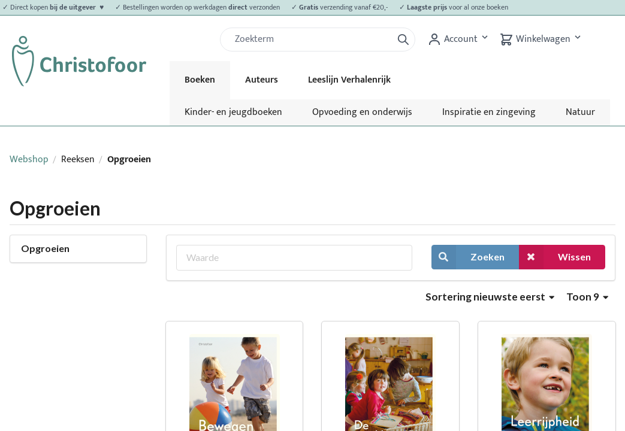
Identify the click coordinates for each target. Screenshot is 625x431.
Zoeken (468, 257)
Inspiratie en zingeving (489, 112)
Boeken (200, 80)
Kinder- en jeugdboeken (233, 112)
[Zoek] (311, 39)
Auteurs (261, 80)
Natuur (580, 112)
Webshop (29, 159)
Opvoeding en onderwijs (362, 112)
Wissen (555, 257)
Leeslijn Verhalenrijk (349, 80)
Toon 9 (587, 296)
